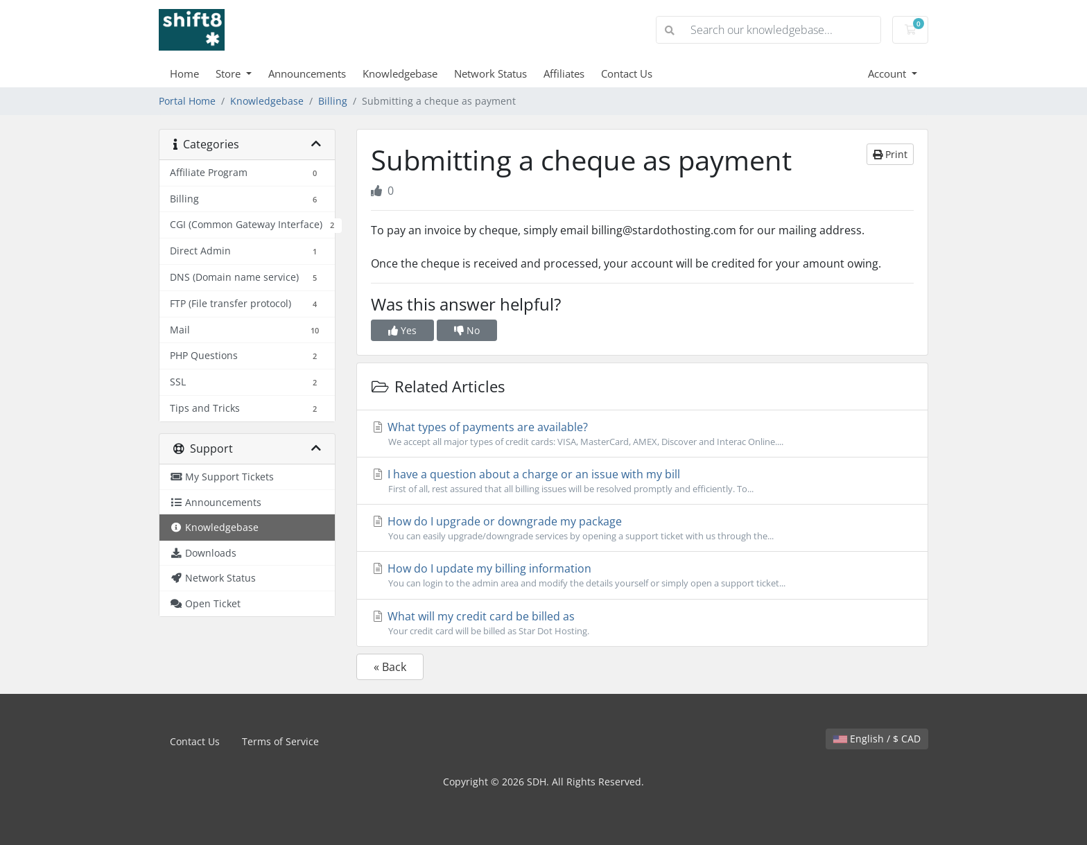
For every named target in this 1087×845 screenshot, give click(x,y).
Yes (402, 330)
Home (184, 73)
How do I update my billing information (642, 575)
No (467, 330)
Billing (332, 100)
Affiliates (564, 73)
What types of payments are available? (642, 433)
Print (890, 154)
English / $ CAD (877, 738)
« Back (390, 666)
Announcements (307, 73)
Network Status (490, 73)
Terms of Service (280, 741)
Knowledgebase (400, 73)
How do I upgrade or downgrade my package (642, 528)
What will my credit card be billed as (642, 623)
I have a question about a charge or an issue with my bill (642, 481)
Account (888, 73)
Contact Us (626, 73)
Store (229, 73)
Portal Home (187, 100)
